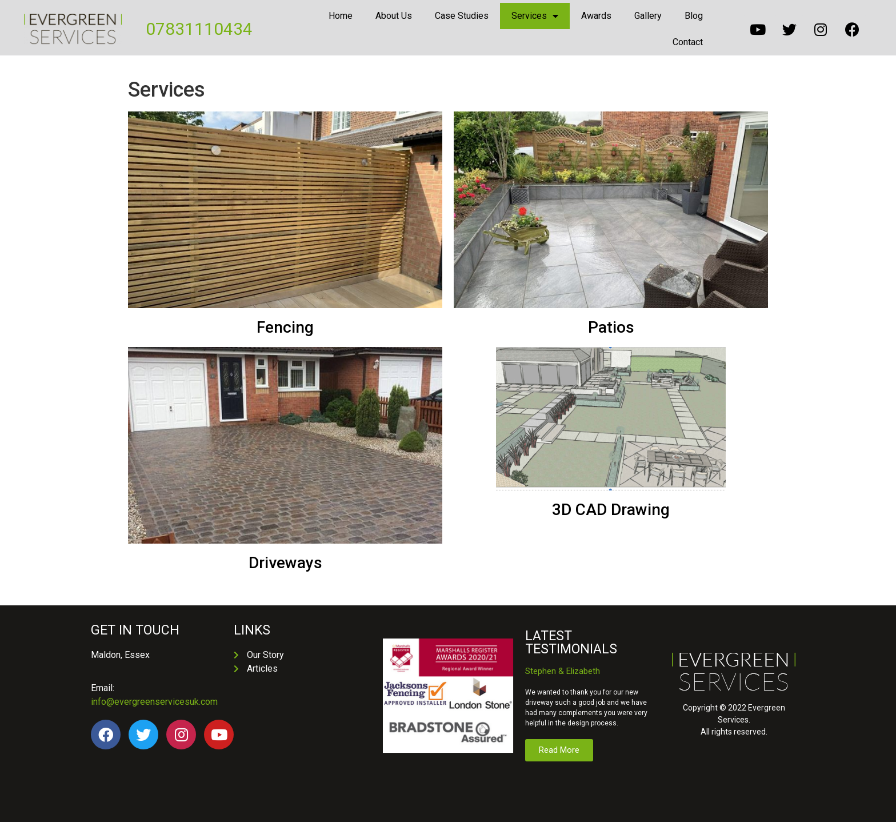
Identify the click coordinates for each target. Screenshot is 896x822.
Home (341, 15)
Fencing (285, 327)
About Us (393, 15)
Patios (611, 327)
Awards (596, 15)
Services (534, 16)
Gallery (648, 15)
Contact (688, 42)
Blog (694, 15)
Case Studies (462, 15)
